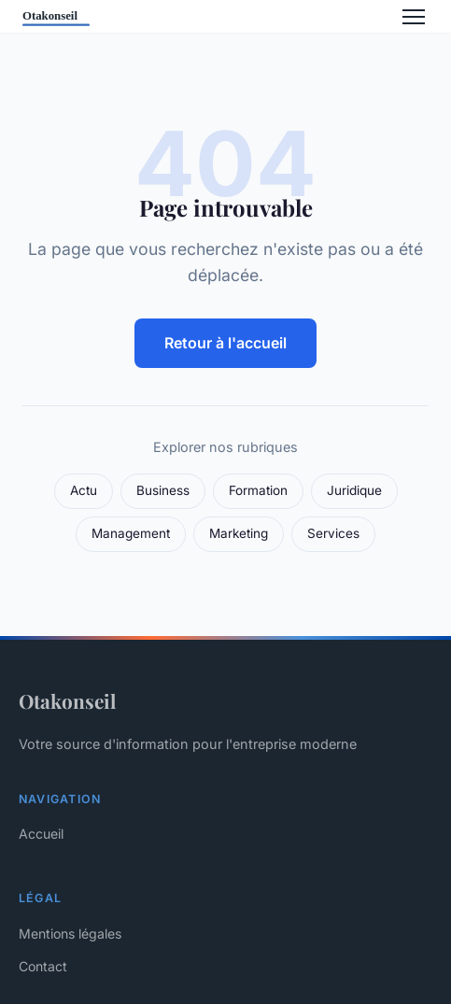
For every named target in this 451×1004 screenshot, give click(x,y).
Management (131, 533)
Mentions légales (70, 933)
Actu (83, 490)
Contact (43, 966)
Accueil (41, 833)
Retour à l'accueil (225, 342)
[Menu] (413, 17)
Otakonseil (67, 700)
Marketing (238, 533)
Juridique (354, 490)
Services (333, 533)
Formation (258, 490)
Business (163, 490)
